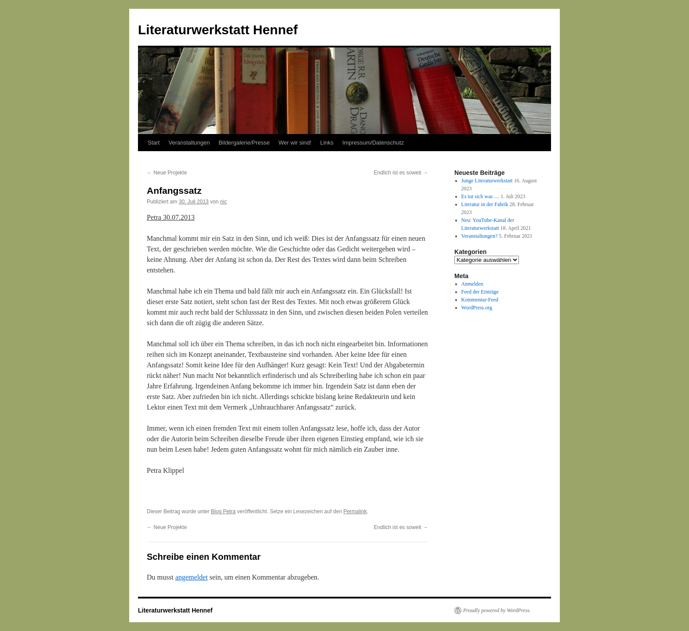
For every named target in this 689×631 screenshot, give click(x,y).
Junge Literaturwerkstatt (487, 181)
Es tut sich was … (480, 196)
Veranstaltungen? (479, 236)
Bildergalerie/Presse (243, 142)
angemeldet (191, 577)
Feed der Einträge (480, 292)
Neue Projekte (167, 173)
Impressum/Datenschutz (373, 142)
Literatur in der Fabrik (484, 204)
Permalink (354, 511)
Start (154, 142)
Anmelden (472, 284)
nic (223, 202)
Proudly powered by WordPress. (497, 610)
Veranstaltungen (189, 142)
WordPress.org (476, 308)
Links (327, 142)
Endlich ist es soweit (401, 173)
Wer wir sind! (295, 142)
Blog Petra (223, 511)
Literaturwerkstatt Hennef (217, 29)
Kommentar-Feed (479, 300)
